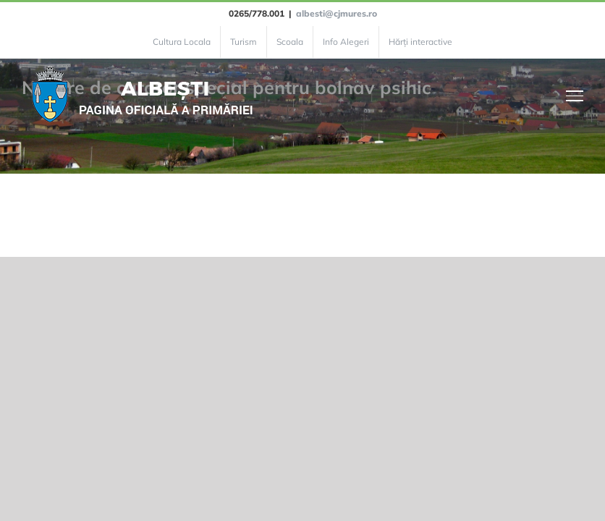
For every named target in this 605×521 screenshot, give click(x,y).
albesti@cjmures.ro (336, 13)
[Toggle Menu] (575, 95)
